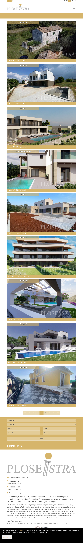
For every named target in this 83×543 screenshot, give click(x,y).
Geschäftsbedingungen (16, 493)
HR (64, 1)
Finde (41, 438)
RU (75, 1)
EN (67, 1)
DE (70, 1)
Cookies (20, 530)
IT (72, 1)
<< (25, 413)
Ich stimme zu (7, 537)
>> (58, 413)
